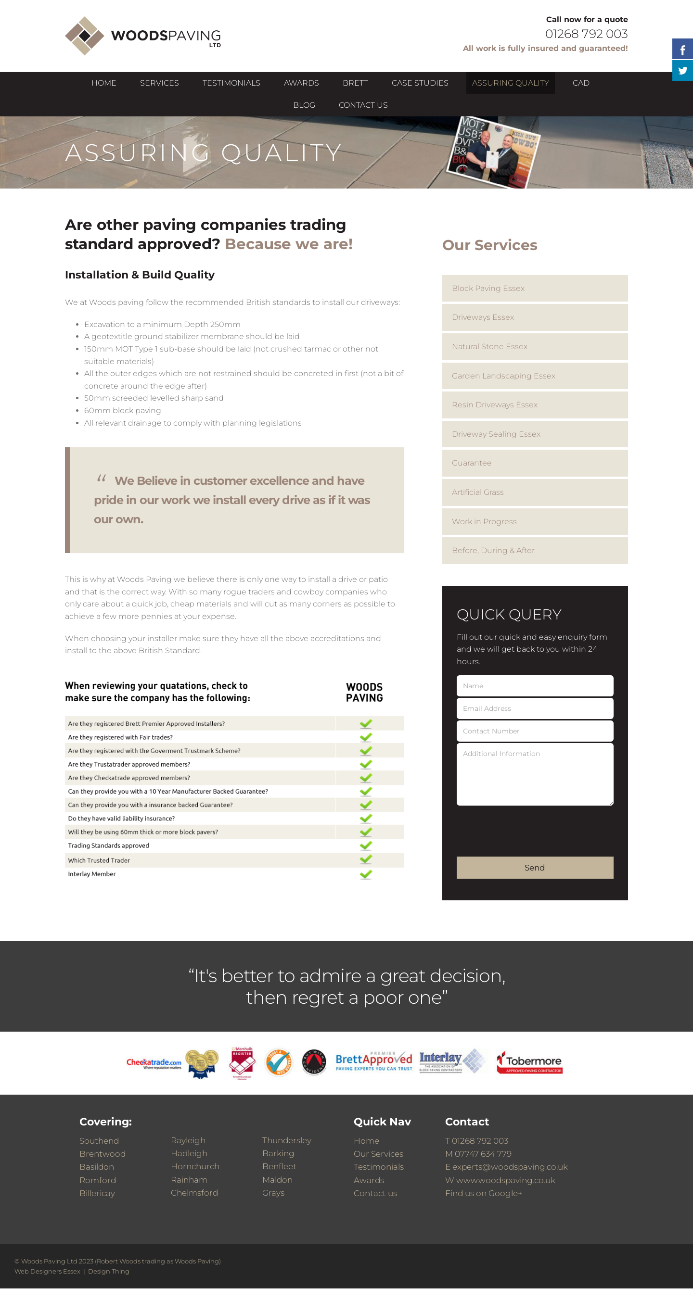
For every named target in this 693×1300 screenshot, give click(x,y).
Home (366, 1141)
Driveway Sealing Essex (496, 434)
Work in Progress (484, 521)
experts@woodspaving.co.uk (510, 1167)
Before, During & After (493, 550)
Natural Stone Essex (489, 346)
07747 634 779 (483, 1154)
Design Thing (108, 1271)
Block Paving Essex (488, 288)
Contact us (375, 1193)
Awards (369, 1180)
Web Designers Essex (47, 1271)
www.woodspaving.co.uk (505, 1180)
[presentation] (530, 826)
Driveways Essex (483, 317)
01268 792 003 (480, 1141)
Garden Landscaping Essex (503, 375)
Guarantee (472, 462)
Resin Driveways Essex (495, 404)
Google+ (505, 1193)
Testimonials (379, 1167)
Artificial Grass (478, 492)
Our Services (378, 1154)
